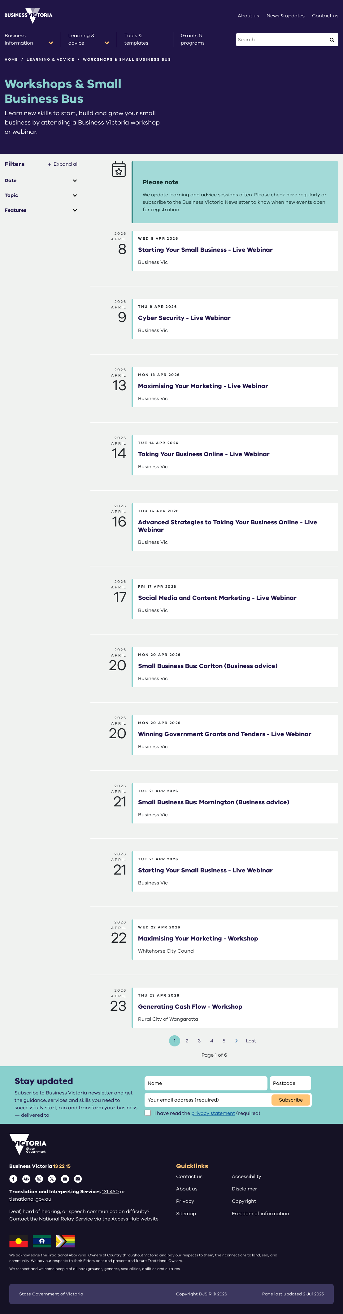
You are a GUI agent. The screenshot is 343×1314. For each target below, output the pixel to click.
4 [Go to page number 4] (211, 1040)
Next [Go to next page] (237, 1040)
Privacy (185, 1201)
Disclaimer (244, 1188)
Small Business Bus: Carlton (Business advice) (208, 666)
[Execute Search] (331, 39)
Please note (161, 182)
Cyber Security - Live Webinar (184, 318)
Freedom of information (260, 1213)
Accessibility (246, 1176)
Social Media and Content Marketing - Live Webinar (217, 598)
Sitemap (186, 1213)
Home (11, 59)
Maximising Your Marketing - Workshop (198, 938)
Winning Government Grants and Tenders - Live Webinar (224, 734)
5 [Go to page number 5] (224, 1040)
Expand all (66, 164)
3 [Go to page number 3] (199, 1040)
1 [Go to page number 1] (175, 1040)
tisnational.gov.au (30, 1199)
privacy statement (213, 1113)
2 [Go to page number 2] (187, 1040)
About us (187, 1188)
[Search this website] (281, 39)
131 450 (110, 1191)
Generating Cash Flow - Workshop (190, 1006)
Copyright (244, 1201)
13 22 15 (62, 1166)
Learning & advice (51, 59)
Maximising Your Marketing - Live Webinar (203, 386)
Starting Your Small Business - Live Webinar (205, 250)
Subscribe (291, 1100)
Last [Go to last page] (251, 1040)
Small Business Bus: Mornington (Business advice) (213, 802)
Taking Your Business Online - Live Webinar (204, 454)
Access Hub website (134, 1219)
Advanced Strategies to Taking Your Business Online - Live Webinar (227, 526)
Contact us (189, 1176)
